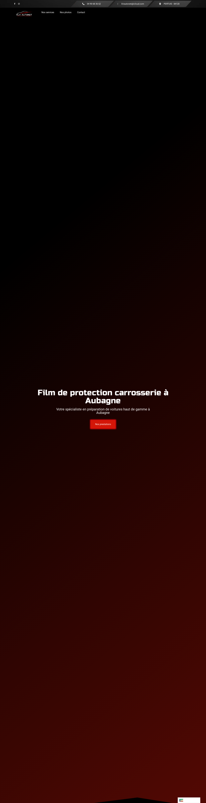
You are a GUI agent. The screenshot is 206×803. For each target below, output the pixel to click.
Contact (81, 12)
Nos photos (65, 12)
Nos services (47, 12)
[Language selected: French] (189, 800)
